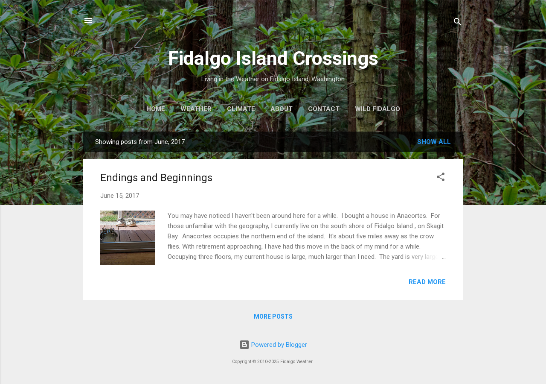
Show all (434, 142)
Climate (241, 109)
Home (155, 109)
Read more (427, 282)
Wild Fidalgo (377, 109)
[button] (441, 178)
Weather (196, 109)
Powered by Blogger (273, 345)
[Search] (458, 23)
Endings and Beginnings (156, 178)
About (281, 109)
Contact (324, 109)
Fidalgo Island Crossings (273, 58)
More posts (273, 316)
